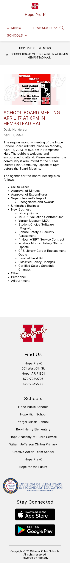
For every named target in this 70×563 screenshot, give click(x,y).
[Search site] (62, 28)
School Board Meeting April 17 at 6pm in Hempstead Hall (39, 55)
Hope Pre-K (27, 48)
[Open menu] (13, 27)
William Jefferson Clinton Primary (33, 444)
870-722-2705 (33, 379)
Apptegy (43, 557)
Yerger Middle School (33, 422)
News (47, 48)
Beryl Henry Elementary (33, 429)
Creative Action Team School (33, 452)
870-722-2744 (33, 384)
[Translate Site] (44, 27)
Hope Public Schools (33, 407)
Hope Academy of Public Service (33, 437)
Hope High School (33, 414)
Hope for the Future (33, 467)
